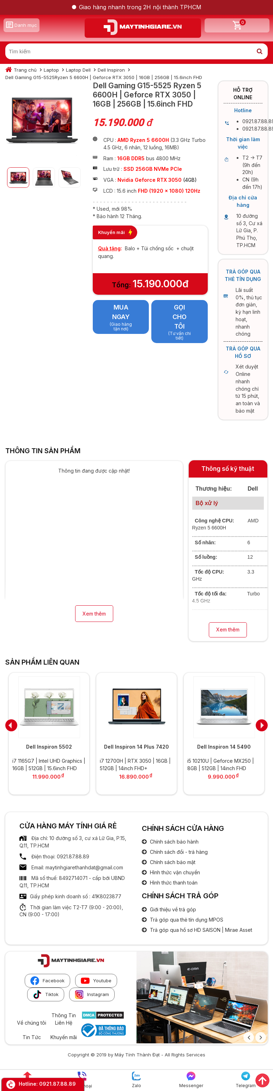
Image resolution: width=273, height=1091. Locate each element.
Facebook (47, 980)
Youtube (96, 980)
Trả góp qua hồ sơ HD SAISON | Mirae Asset (200, 930)
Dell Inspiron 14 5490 (224, 747)
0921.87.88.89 (57, 1084)
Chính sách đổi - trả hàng (178, 852)
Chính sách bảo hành (173, 842)
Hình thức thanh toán (173, 883)
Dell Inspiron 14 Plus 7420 (136, 747)
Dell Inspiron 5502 (49, 747)
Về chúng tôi (31, 1023)
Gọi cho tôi (179, 317)
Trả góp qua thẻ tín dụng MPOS (185, 920)
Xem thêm (94, 614)
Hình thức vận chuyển (174, 872)
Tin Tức (32, 1037)
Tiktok (46, 994)
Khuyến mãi (63, 1037)
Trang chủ (25, 70)
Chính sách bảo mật (171, 862)
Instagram (92, 994)
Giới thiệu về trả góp (172, 909)
